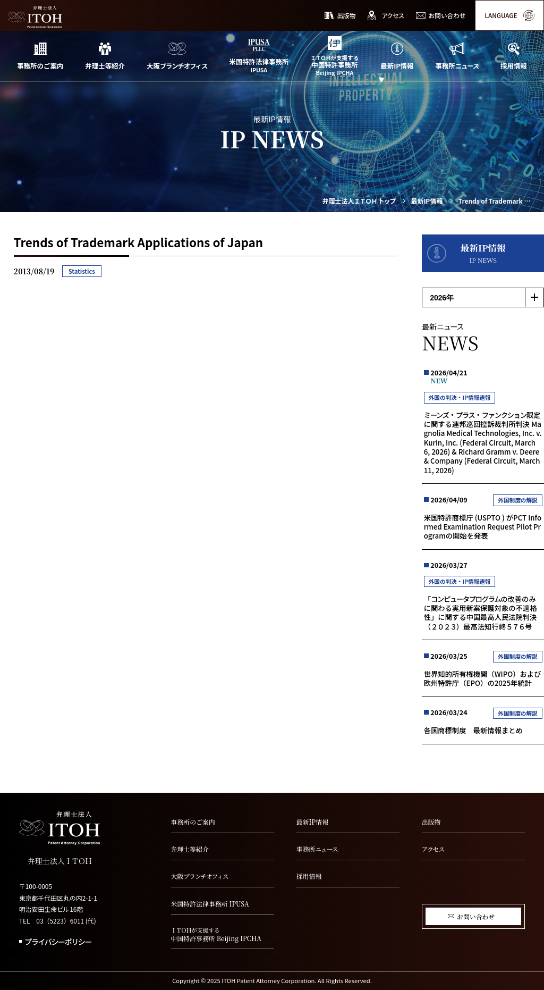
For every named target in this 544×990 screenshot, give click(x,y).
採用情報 (309, 875)
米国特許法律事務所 (210, 903)
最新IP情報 (427, 201)
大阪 (199, 875)
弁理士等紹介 (190, 848)
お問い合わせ (476, 916)
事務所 (317, 848)
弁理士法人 (358, 201)
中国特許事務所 (222, 935)
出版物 (431, 821)
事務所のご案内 (193, 821)
